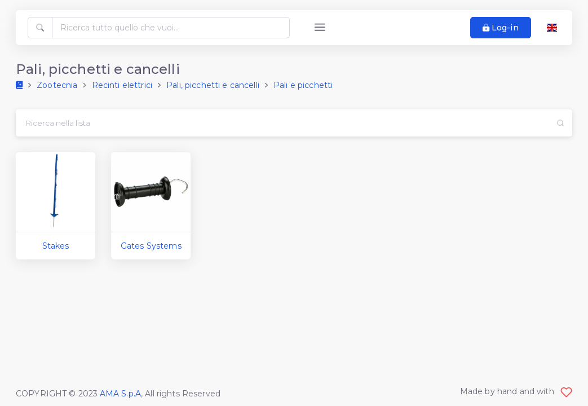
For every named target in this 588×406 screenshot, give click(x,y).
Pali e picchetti (303, 85)
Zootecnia (57, 85)
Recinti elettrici (122, 85)
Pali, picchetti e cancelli (212, 85)
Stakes (55, 246)
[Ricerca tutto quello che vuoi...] (171, 27)
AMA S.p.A (120, 394)
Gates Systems (151, 246)
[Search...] (281, 122)
